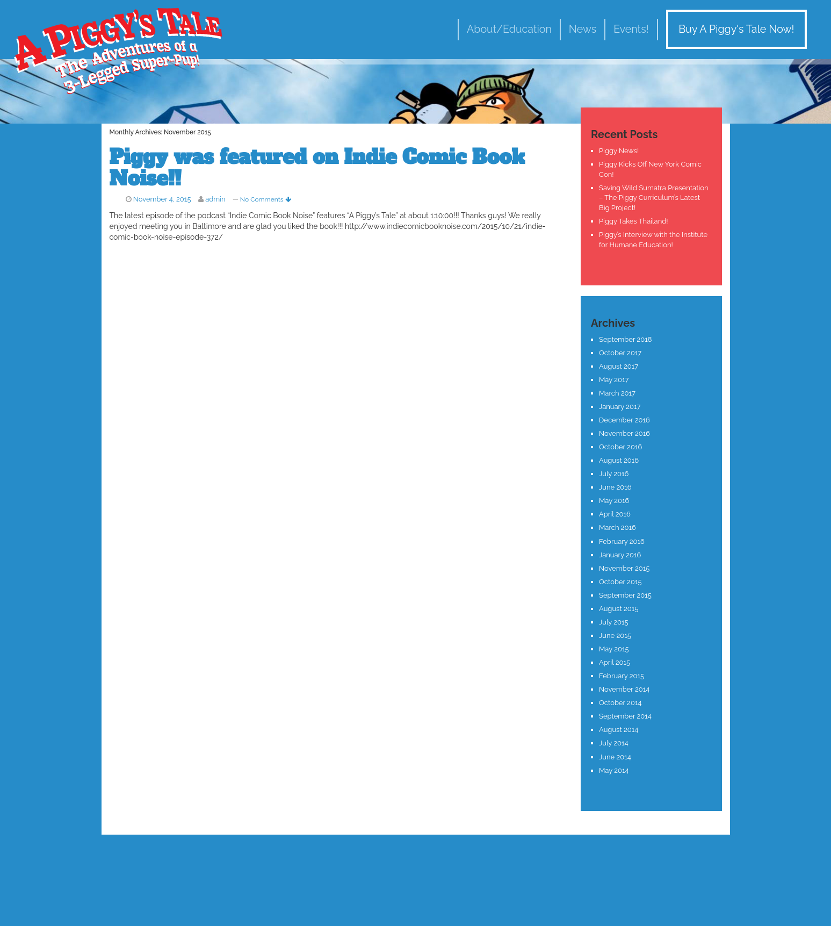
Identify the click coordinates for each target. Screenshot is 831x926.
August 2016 (619, 460)
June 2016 (615, 487)
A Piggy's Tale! (118, 50)
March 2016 (617, 527)
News (582, 29)
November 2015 (624, 568)
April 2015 (614, 662)
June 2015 (615, 635)
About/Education (509, 29)
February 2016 (622, 541)
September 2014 (625, 716)
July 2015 (613, 622)
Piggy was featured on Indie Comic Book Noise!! (317, 168)
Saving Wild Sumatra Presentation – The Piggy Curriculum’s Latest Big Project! (654, 198)
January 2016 (620, 555)
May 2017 (613, 380)
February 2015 (621, 676)
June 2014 (615, 757)
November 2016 (624, 433)
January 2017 (619, 407)
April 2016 (615, 514)
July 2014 (613, 743)
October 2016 (620, 447)
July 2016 (613, 474)
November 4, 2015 (162, 199)
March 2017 (617, 393)
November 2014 (624, 689)
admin (215, 199)
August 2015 (618, 609)
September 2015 (625, 595)
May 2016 (614, 501)
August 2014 (618, 730)
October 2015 (620, 582)
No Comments (265, 199)
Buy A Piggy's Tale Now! (736, 29)
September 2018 (625, 339)
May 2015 (614, 649)
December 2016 (624, 420)
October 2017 (620, 353)
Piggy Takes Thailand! (633, 221)
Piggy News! (619, 151)
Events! (630, 29)
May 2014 (614, 770)
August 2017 (618, 366)
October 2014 (620, 703)
